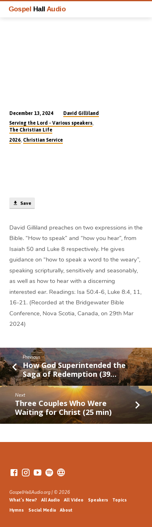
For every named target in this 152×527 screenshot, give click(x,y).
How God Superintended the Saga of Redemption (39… (74, 369)
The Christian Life (30, 130)
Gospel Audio (37, 9)
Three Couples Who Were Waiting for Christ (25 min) (63, 407)
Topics (119, 499)
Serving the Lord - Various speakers (50, 123)
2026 (15, 140)
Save (22, 203)
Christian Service (43, 140)
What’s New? (23, 499)
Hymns (16, 510)
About (66, 510)
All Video (73, 499)
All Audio (50, 499)
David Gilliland (81, 113)
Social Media (42, 510)
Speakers (98, 499)
